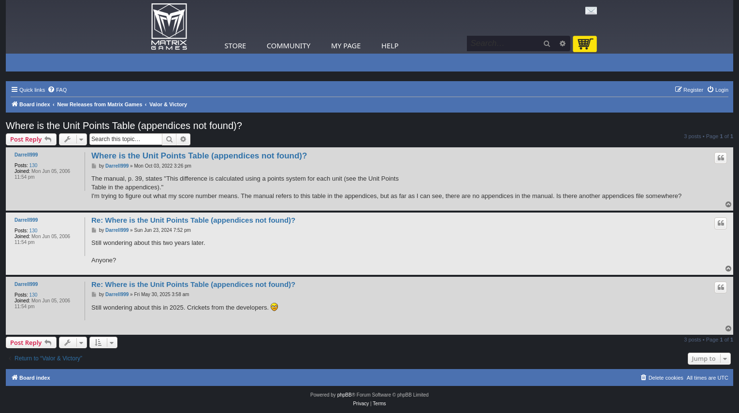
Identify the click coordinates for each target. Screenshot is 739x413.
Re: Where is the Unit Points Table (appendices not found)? (193, 220)
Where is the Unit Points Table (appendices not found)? (124, 125)
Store (235, 45)
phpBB (344, 395)
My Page (346, 45)
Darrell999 (26, 154)
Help (390, 45)
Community (288, 45)
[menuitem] (57, 90)
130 (33, 165)
